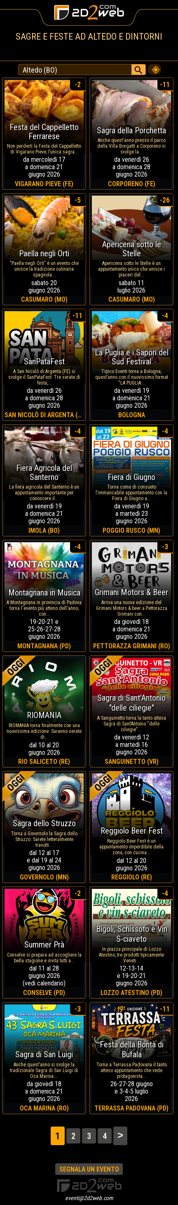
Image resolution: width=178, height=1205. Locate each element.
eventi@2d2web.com (89, 1198)
